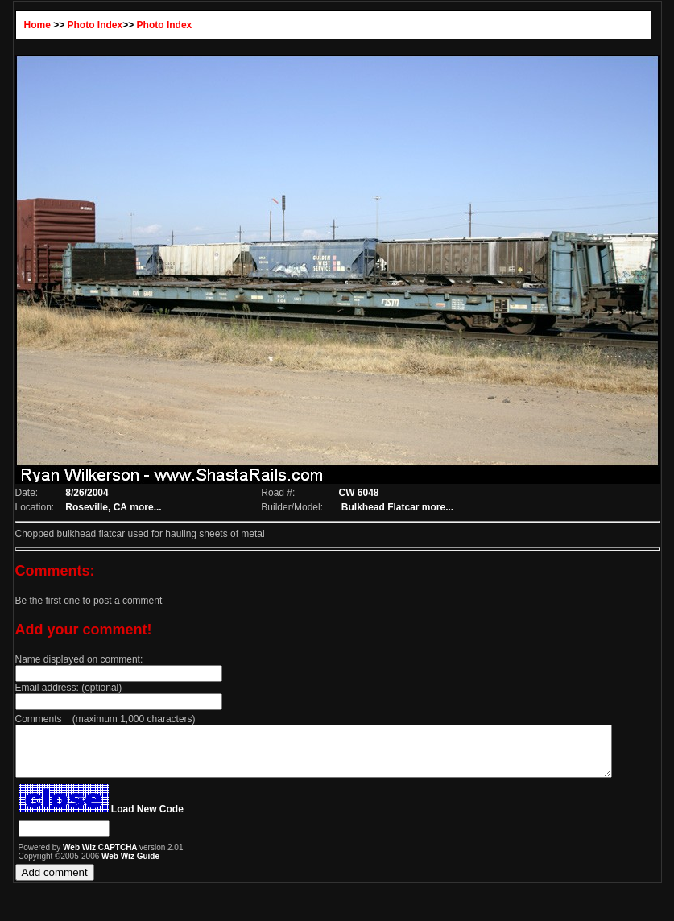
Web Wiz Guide (118, 865)
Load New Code (134, 818)
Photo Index (82, 25)
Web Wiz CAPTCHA (89, 857)
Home (24, 25)
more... (135, 507)
